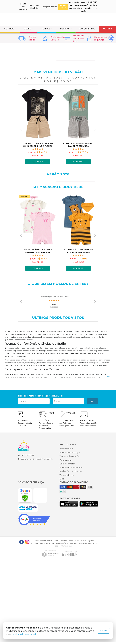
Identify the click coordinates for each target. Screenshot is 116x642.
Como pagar (66, 460)
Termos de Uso (67, 475)
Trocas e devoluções (70, 456)
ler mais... (107, 376)
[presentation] (21, 129)
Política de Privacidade (25, 634)
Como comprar (67, 463)
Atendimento (66, 448)
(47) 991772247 (27, 455)
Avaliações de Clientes (71, 471)
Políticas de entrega (70, 452)
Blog (62, 478)
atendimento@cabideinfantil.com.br (37, 459)
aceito (103, 630)
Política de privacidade (71, 467)
